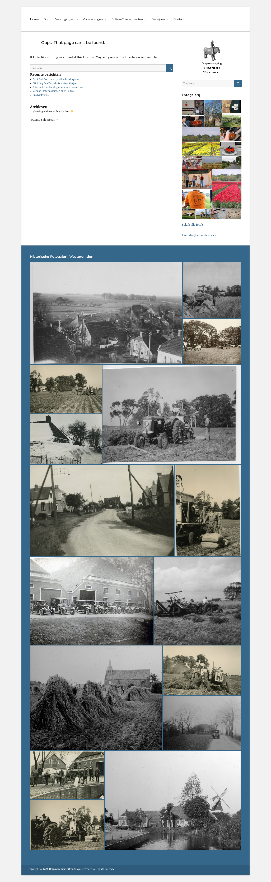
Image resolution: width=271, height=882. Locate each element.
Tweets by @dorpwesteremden (199, 235)
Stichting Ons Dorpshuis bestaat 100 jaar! (55, 83)
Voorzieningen (93, 19)
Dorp (47, 19)
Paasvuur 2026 (41, 95)
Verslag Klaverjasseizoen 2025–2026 (53, 91)
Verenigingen (64, 19)
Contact (179, 19)
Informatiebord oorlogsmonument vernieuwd (58, 87)
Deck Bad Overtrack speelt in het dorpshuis (57, 79)
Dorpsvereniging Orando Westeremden (70, 869)
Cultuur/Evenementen (127, 19)
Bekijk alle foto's (193, 224)
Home (34, 19)
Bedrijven (158, 19)
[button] (193, 107)
